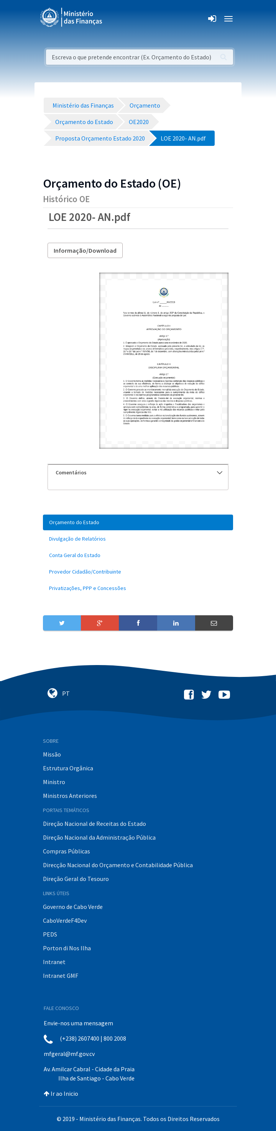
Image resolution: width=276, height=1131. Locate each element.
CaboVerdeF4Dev (65, 920)
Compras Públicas (66, 851)
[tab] (138, 473)
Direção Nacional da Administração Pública (99, 837)
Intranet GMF (60, 975)
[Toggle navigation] (114, 19)
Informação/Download (85, 250)
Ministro (54, 782)
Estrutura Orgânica (68, 768)
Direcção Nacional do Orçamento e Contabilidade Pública (118, 865)
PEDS (50, 934)
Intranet (54, 962)
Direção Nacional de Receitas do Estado (94, 823)
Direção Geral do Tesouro (76, 879)
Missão (52, 754)
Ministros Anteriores (70, 795)
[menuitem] (138, 522)
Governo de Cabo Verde (73, 906)
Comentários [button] (139, 472)
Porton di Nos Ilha (67, 948)
